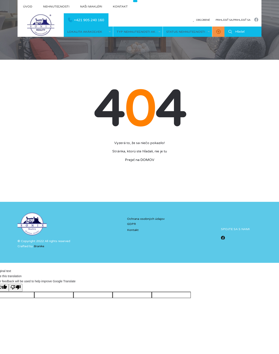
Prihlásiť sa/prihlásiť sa (233, 19)
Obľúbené (201, 20)
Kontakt (120, 6)
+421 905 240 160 (89, 20)
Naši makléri (91, 6)
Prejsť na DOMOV (139, 160)
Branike (39, 246)
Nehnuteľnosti (56, 6)
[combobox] (88, 32)
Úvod (27, 6)
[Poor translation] (15, 288)
